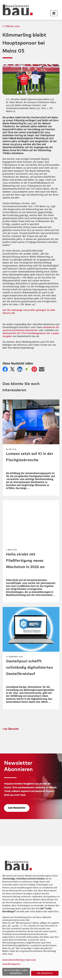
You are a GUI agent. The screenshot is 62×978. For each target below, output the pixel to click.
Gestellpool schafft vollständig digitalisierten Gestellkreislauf (29, 667)
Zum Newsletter (16, 808)
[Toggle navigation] (53, 13)
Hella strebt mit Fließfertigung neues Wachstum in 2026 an (25, 560)
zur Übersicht (11, 729)
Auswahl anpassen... (11, 964)
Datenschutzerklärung (13, 960)
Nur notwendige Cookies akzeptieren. (16, 971)
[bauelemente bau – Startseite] (17, 866)
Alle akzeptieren (45, 973)
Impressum (30, 960)
